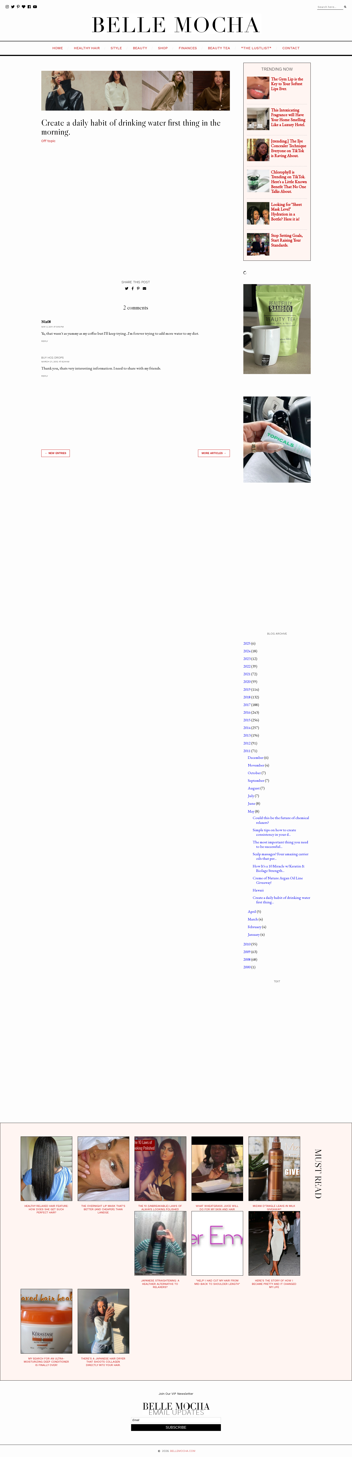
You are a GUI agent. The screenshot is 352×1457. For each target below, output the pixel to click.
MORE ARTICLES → (214, 453)
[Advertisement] (135, 524)
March (253, 919)
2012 (247, 743)
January (254, 934)
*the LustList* (256, 48)
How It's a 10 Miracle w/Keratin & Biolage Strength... (279, 868)
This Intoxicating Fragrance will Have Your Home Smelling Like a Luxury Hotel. (288, 117)
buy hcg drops (52, 357)
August (254, 788)
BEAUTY (140, 48)
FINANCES (188, 48)
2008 (247, 959)
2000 (247, 967)
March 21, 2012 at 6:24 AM (55, 361)
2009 (247, 951)
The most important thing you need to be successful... (280, 844)
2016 (247, 712)
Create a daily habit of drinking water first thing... (281, 899)
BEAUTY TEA (219, 48)
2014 (247, 727)
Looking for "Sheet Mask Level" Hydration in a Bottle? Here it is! (286, 212)
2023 (247, 658)
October (255, 772)
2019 (247, 689)
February (255, 926)
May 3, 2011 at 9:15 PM (52, 326)
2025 (247, 643)
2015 (247, 719)
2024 (247, 650)
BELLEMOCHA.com (182, 1451)
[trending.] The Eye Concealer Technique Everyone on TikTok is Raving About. (288, 148)
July (251, 795)
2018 (247, 697)
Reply (44, 341)
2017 (247, 704)
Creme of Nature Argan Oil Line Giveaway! (278, 880)
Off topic (48, 141)
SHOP (163, 48)
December (256, 757)
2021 (247, 673)
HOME (57, 48)
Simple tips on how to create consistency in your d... (274, 832)
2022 (247, 666)
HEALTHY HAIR (87, 48)
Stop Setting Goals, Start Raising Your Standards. (287, 240)
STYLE (116, 48)
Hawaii (258, 890)
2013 (247, 735)
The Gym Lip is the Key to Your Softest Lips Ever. (287, 83)
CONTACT (291, 48)
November (256, 765)
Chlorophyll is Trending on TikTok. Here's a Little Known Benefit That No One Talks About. (289, 181)
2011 (247, 750)
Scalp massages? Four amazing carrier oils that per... (280, 856)
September (256, 780)
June (252, 803)
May (251, 811)
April (252, 911)
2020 (247, 681)
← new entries (55, 453)
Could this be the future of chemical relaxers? (281, 820)
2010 (247, 944)
